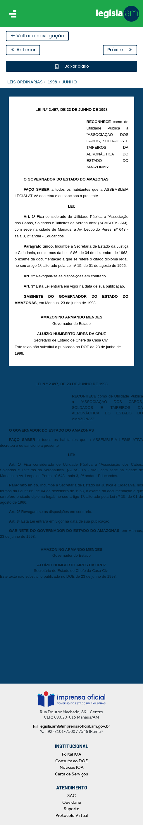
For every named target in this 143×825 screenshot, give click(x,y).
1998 (52, 82)
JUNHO (69, 82)
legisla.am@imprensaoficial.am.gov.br (71, 726)
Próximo (120, 49)
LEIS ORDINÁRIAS (25, 82)
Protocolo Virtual (72, 815)
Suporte (71, 808)
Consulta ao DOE (71, 760)
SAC (71, 795)
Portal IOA (71, 754)
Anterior (23, 49)
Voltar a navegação (37, 35)
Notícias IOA (72, 767)
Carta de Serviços (71, 774)
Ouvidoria (71, 802)
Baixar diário (76, 66)
